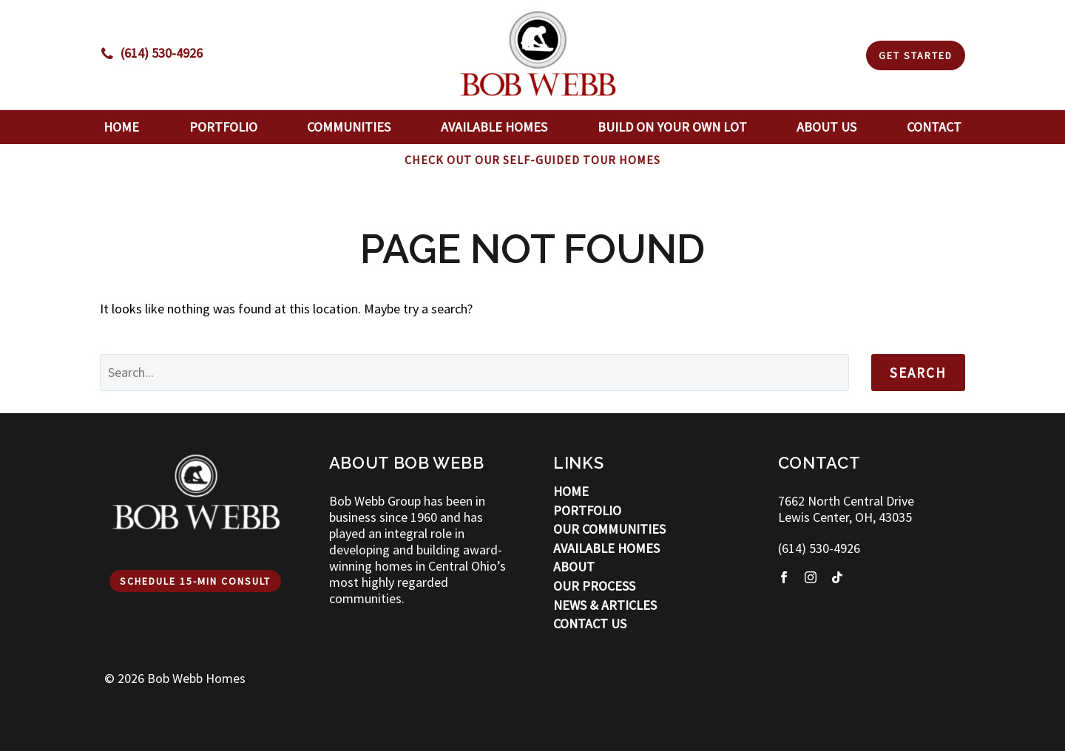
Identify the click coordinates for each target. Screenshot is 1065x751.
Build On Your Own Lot (672, 126)
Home (121, 126)
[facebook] (784, 577)
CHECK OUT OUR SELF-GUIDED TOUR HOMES (532, 159)
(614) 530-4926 (819, 548)
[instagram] (810, 577)
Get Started (916, 55)
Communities (348, 126)
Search (918, 372)
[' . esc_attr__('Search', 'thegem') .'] (474, 372)
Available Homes (494, 126)
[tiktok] (837, 577)
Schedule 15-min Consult (195, 581)
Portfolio (223, 126)
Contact (934, 126)
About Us (826, 126)
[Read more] (151, 53)
